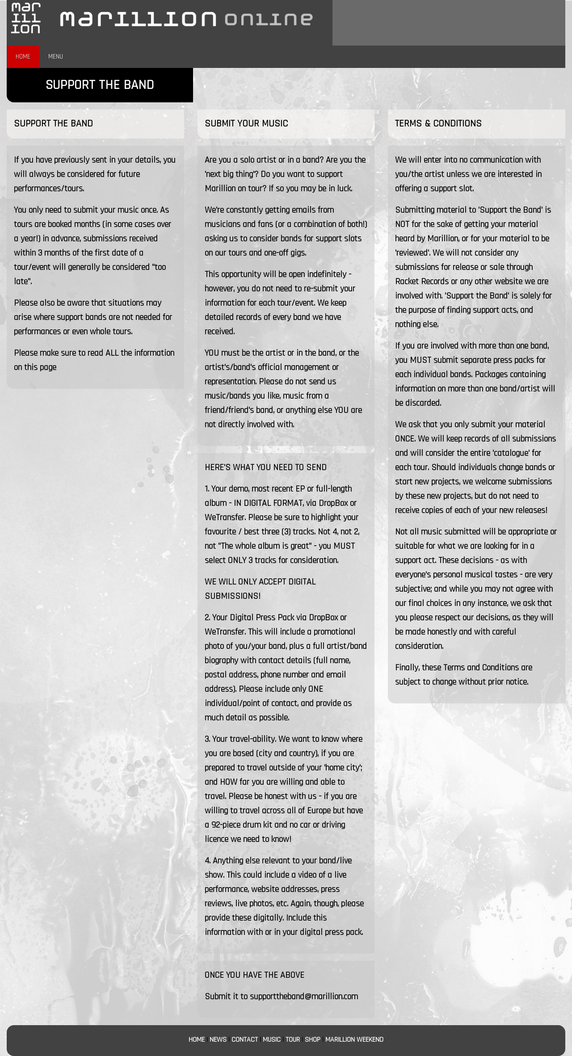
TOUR (293, 1039)
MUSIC (272, 1039)
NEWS (218, 1039)
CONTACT (244, 1039)
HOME (23, 56)
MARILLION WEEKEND (354, 1039)
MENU (55, 56)
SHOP (312, 1039)
